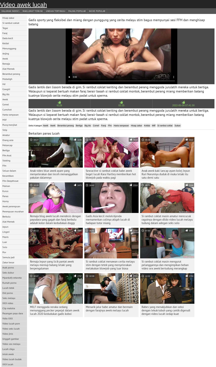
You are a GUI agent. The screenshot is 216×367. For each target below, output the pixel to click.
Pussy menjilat (9, 124)
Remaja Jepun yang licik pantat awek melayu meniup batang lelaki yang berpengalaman (52, 265)
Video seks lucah (11, 328)
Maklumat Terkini (33, 11)
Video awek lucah (23, 4)
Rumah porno (9, 282)
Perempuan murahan (13, 211)
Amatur (6, 135)
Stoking (6, 160)
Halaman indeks (11, 11)
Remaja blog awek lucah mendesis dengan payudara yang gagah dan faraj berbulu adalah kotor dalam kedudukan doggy (55, 219)
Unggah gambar (10, 338)
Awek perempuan (11, 206)
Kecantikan (8, 175)
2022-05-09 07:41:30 (183, 105)
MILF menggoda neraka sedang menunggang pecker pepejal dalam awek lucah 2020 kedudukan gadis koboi (54, 310)
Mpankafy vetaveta (12, 277)
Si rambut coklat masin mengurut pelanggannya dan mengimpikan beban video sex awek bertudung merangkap (165, 265)
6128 (59, 105)
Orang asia (7, 140)
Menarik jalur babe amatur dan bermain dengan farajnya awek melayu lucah (109, 308)
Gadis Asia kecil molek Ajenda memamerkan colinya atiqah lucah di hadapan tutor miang (108, 219)
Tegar (5, 28)
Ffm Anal (6, 155)
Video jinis (7, 333)
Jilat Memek (8, 68)
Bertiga (6, 150)
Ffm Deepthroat (10, 180)
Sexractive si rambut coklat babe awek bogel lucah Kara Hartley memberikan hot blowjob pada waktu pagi (111, 174)
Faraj (4, 33)
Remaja (6, 63)
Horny (5, 201)
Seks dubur (8, 272)
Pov (4, 252)
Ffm (4, 165)
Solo (4, 247)
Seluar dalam (9, 170)
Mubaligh (7, 78)
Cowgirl (6, 89)
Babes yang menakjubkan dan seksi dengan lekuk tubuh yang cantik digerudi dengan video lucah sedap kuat (166, 310)
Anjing (5, 53)
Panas (5, 196)
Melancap (7, 145)
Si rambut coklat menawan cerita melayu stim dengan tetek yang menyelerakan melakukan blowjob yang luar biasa (110, 265)
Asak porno (8, 267)
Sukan (178, 125)
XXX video (7, 303)
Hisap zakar (8, 17)
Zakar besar (8, 262)
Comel (5, 104)
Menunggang (9, 48)
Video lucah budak (12, 359)
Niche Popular (97, 11)
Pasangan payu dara (12, 313)
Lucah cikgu (8, 349)
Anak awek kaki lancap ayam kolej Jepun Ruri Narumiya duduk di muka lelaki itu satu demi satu (166, 174)
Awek (5, 58)
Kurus (5, 191)
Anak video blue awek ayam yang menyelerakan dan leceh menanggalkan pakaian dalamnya (54, 174)
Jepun (5, 226)
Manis (5, 236)
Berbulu (6, 216)
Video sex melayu (11, 343)
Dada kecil (7, 38)
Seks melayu (8, 298)
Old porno (7, 292)
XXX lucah (7, 364)
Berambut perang (11, 73)
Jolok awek (8, 354)
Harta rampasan (10, 114)
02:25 (121, 105)
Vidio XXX (7, 318)
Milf (4, 119)
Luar (4, 242)
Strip (4, 129)
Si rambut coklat (10, 22)
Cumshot (7, 109)
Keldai (5, 43)
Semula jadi (8, 257)
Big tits (5, 94)
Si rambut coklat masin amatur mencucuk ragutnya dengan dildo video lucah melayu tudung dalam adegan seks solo (167, 219)
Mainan (6, 185)
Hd (3, 84)
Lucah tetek (8, 287)
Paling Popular (77, 11)
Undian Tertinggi (55, 11)
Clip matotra (8, 308)
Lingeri (5, 231)
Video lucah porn (11, 323)
